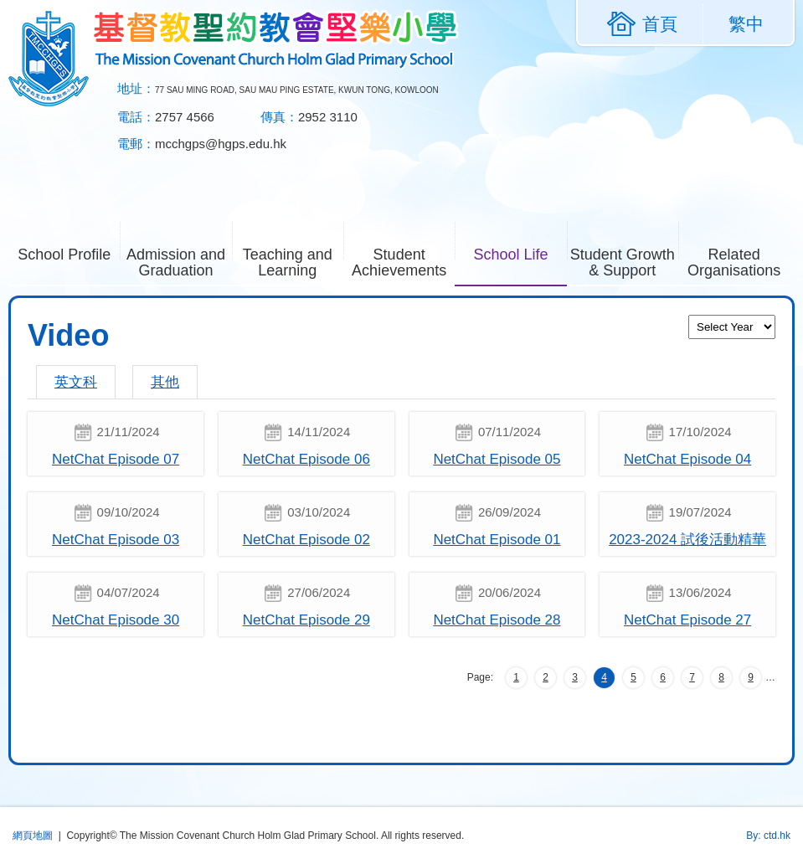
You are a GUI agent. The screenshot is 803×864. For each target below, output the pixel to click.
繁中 (746, 23)
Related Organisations (738, 261)
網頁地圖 (33, 835)
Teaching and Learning (293, 261)
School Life (519, 253)
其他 (165, 382)
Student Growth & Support (624, 261)
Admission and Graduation (179, 261)
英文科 (75, 382)
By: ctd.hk (768, 835)
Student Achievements (403, 261)
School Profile (69, 253)
